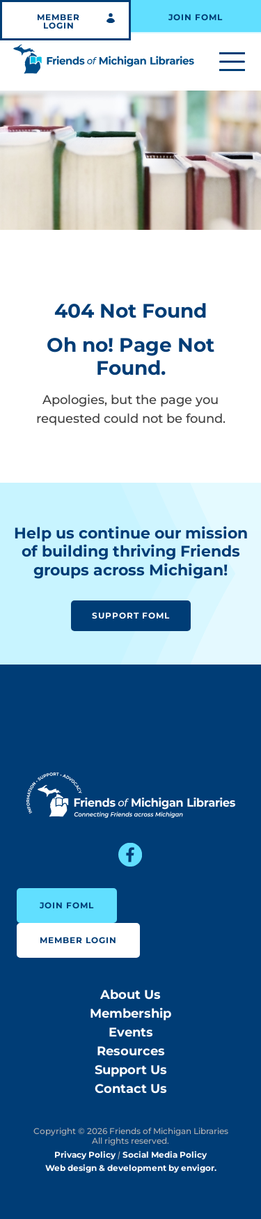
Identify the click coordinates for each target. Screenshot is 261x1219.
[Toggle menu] (232, 62)
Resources (131, 1051)
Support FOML (131, 615)
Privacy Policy (85, 1154)
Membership (130, 1013)
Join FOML (195, 17)
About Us (130, 994)
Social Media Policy (164, 1154)
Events (131, 1032)
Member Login (58, 21)
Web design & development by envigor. (130, 1168)
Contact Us (131, 1088)
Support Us (131, 1070)
